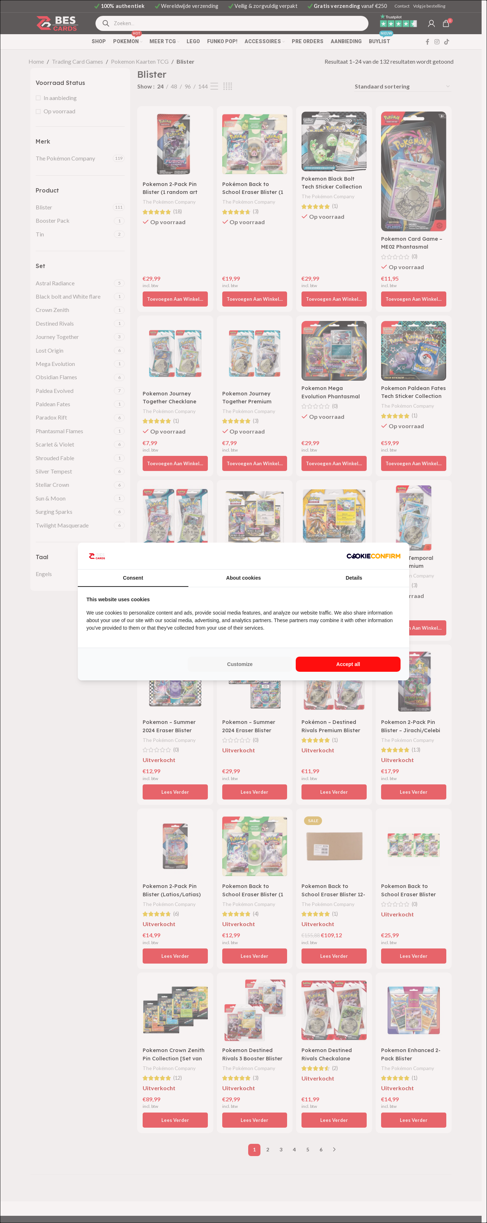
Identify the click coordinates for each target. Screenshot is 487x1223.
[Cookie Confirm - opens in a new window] (374, 556)
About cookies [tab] (243, 578)
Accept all (348, 664)
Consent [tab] (133, 578)
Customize (240, 664)
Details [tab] (354, 578)
